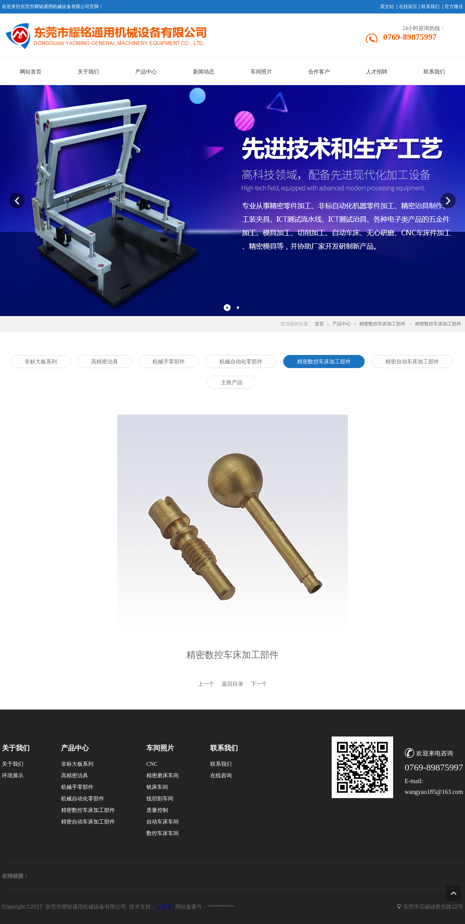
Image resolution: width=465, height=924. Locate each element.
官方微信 (454, 6)
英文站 (387, 6)
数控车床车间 (162, 833)
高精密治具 (74, 775)
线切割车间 (159, 799)
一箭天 (164, 907)
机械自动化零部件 (82, 799)
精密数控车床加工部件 (382, 323)
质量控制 (157, 810)
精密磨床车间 (162, 775)
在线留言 (408, 6)
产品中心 (341, 323)
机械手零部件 (77, 787)
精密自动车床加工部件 (88, 822)
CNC (152, 764)
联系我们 (430, 6)
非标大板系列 (77, 764)
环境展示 (12, 775)
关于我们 (12, 764)
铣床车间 (157, 787)
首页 (319, 323)
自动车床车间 (162, 822)
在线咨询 (221, 775)
